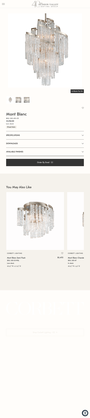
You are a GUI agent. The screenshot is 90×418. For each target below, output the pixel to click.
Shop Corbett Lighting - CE (44, 332)
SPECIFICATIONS (13, 135)
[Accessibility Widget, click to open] (85, 413)
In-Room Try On (77, 91)
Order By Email (45, 162)
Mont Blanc (16, 114)
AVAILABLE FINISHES (14, 152)
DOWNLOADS (12, 144)
